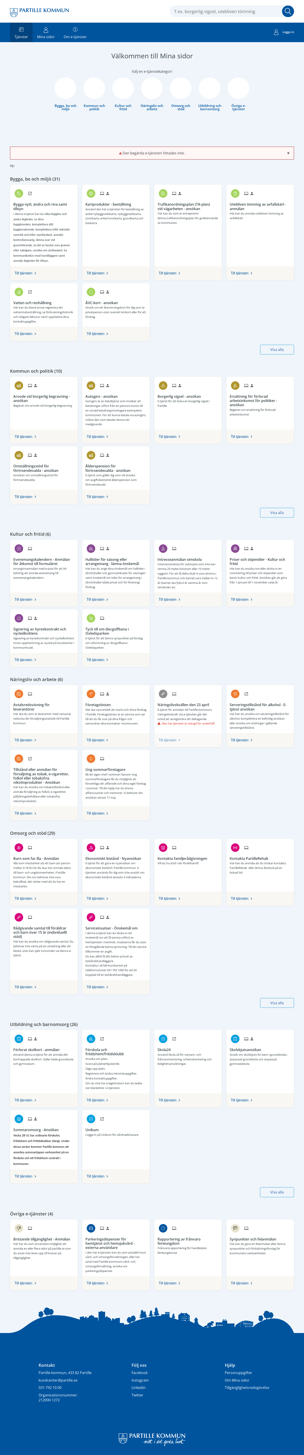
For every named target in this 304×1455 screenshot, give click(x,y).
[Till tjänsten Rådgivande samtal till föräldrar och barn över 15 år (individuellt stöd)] (43, 931)
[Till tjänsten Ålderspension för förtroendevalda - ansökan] (115, 467)
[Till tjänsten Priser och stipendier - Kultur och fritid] (260, 560)
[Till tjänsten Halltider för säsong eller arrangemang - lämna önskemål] (115, 560)
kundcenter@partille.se (58, 1380)
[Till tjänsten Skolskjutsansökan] (247, 1048)
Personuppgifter (238, 1372)
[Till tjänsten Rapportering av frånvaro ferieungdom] (188, 1240)
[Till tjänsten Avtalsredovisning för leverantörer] (43, 705)
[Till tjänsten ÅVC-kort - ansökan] (103, 301)
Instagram (140, 1380)
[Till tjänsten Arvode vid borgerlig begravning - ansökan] (43, 397)
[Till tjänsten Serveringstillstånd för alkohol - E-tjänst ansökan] (260, 705)
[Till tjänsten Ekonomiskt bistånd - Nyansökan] (114, 857)
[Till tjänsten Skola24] (166, 1048)
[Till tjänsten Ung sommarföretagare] (107, 768)
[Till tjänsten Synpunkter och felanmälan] (255, 1237)
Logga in (284, 32)
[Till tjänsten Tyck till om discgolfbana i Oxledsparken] (115, 630)
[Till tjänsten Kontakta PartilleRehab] (251, 857)
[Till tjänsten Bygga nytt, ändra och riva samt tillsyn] (43, 205)
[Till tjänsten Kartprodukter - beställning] (109, 203)
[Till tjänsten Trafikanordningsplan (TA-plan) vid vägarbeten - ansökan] (188, 205)
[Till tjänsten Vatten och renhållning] (34, 301)
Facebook (140, 1372)
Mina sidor (46, 32)
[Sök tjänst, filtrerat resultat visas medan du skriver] (232, 11)
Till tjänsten (23, 273)
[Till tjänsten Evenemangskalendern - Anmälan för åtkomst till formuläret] (43, 560)
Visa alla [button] (277, 349)
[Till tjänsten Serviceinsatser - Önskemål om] (113, 926)
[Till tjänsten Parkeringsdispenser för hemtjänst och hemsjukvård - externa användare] (115, 1242)
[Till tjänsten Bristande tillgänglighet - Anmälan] (43, 1237)
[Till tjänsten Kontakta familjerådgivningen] (184, 857)
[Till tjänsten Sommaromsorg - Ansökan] (37, 1128)
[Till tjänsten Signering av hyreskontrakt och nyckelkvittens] (43, 630)
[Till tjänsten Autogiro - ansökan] (103, 395)
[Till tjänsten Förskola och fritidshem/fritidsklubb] (115, 1050)
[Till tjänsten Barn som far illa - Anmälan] (37, 857)
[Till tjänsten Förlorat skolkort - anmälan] (38, 1048)
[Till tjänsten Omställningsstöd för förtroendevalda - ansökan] (43, 467)
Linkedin (139, 1387)
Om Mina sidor (237, 1380)
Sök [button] (288, 11)
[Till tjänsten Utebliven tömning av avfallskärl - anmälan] (260, 205)
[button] (21, 166)
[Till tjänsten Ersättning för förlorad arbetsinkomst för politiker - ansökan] (260, 399)
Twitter (137, 1395)
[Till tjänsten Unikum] (93, 1128)
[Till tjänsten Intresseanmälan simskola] (181, 558)
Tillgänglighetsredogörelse (247, 1387)
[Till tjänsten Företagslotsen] (99, 703)
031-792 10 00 (50, 1387)
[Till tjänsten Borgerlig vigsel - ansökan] (181, 395)
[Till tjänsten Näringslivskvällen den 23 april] (185, 703)
